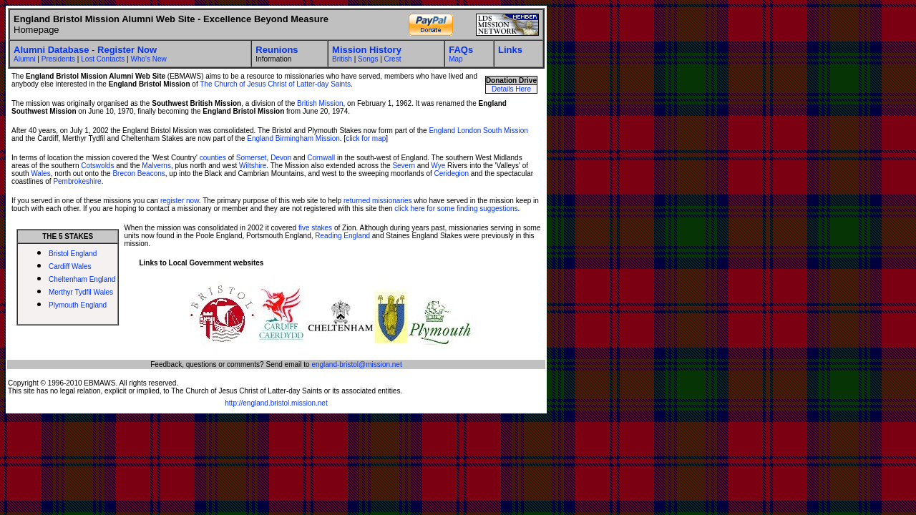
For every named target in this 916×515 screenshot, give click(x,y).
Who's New (148, 59)
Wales (40, 173)
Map (455, 59)
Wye (438, 166)
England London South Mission (478, 130)
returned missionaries (378, 201)
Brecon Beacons (138, 173)
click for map (366, 138)
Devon (281, 158)
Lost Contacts (103, 59)
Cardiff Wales (70, 266)
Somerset (251, 158)
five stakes (315, 228)
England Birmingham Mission (293, 138)
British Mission (320, 103)
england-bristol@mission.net (356, 364)
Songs (368, 59)
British (342, 59)
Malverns (156, 166)
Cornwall (321, 158)
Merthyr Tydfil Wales (81, 292)
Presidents (58, 59)
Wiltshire (252, 166)
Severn (403, 166)
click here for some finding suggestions (455, 208)
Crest (392, 59)
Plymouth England (78, 305)
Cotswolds (97, 166)
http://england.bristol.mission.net (276, 403)
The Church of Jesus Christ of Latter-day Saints (275, 84)
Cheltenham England (82, 279)
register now (179, 201)
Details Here (511, 89)
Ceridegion (451, 173)
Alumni (25, 59)
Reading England (342, 236)
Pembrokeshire (77, 181)
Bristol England (73, 254)
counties (213, 158)
